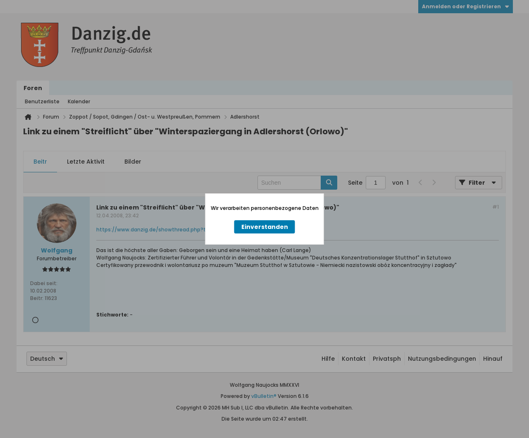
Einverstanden (264, 227)
